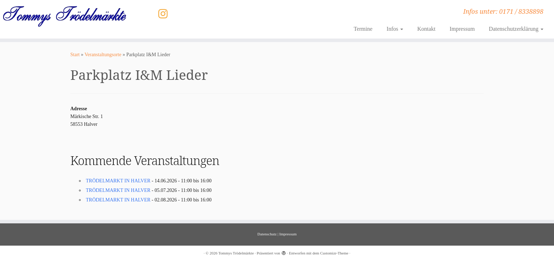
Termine (363, 29)
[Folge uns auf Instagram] (165, 14)
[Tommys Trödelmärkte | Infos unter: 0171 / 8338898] (64, 16)
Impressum (462, 29)
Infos (395, 29)
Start (74, 54)
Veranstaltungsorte (102, 54)
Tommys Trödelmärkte (236, 253)
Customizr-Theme (334, 253)
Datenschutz (267, 234)
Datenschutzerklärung (516, 29)
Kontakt (426, 29)
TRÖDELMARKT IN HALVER (118, 180)
